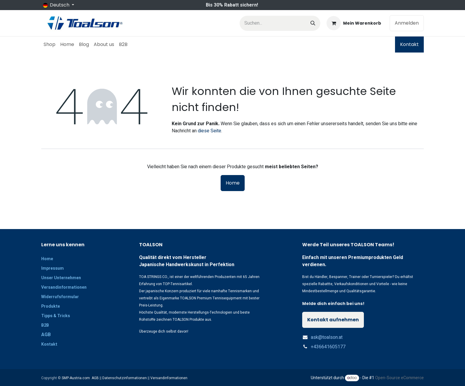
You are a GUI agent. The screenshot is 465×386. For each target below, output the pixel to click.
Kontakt (409, 44)
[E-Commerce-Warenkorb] (353, 23)
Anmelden (407, 23)
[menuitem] (49, 44)
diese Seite (209, 130)
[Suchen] (312, 23)
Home (233, 183)
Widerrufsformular (60, 297)
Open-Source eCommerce (399, 378)
